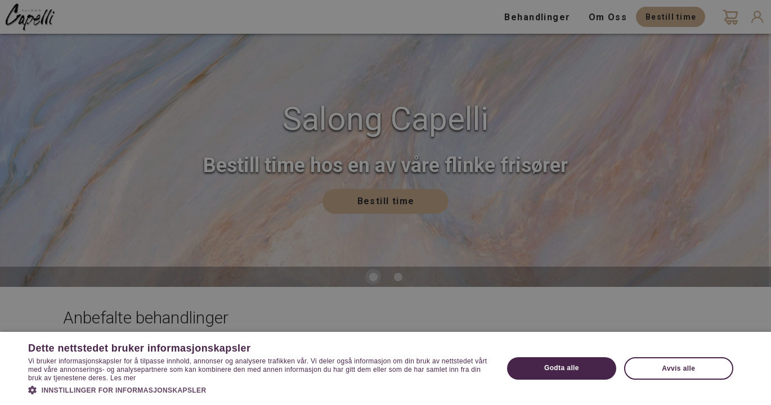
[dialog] (385, 202)
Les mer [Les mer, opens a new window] (123, 378)
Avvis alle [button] (678, 368)
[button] (258, 389)
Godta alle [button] (561, 368)
